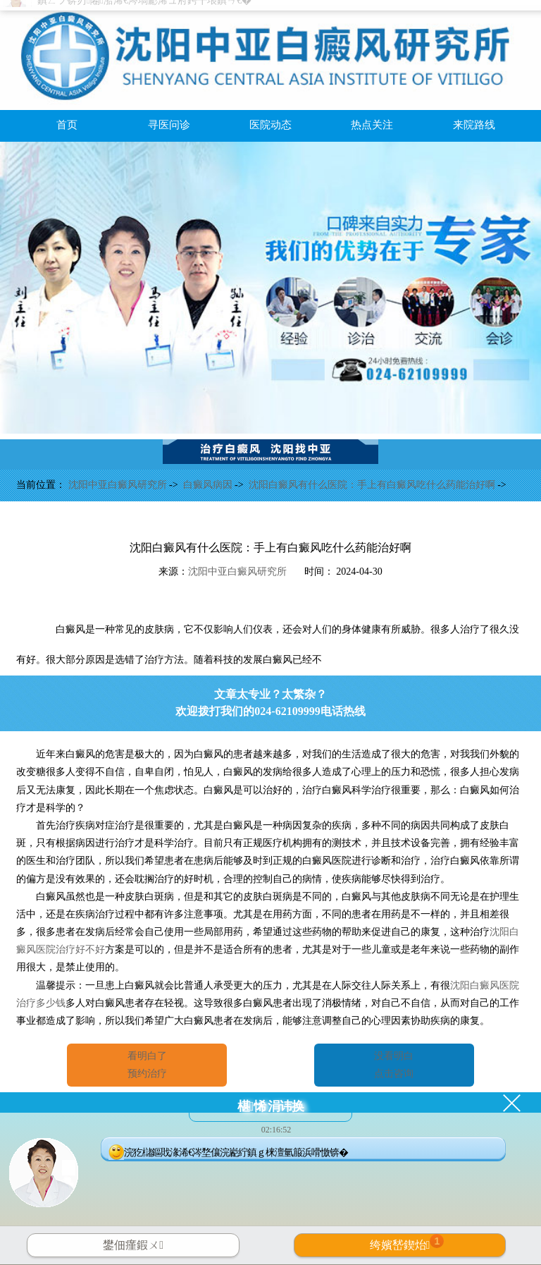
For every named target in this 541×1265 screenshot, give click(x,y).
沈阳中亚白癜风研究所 (119, 484)
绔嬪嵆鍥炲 (407, 1242)
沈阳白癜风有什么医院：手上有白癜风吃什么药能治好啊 (373, 484)
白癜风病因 (209, 484)
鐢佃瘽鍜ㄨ (133, 1245)
